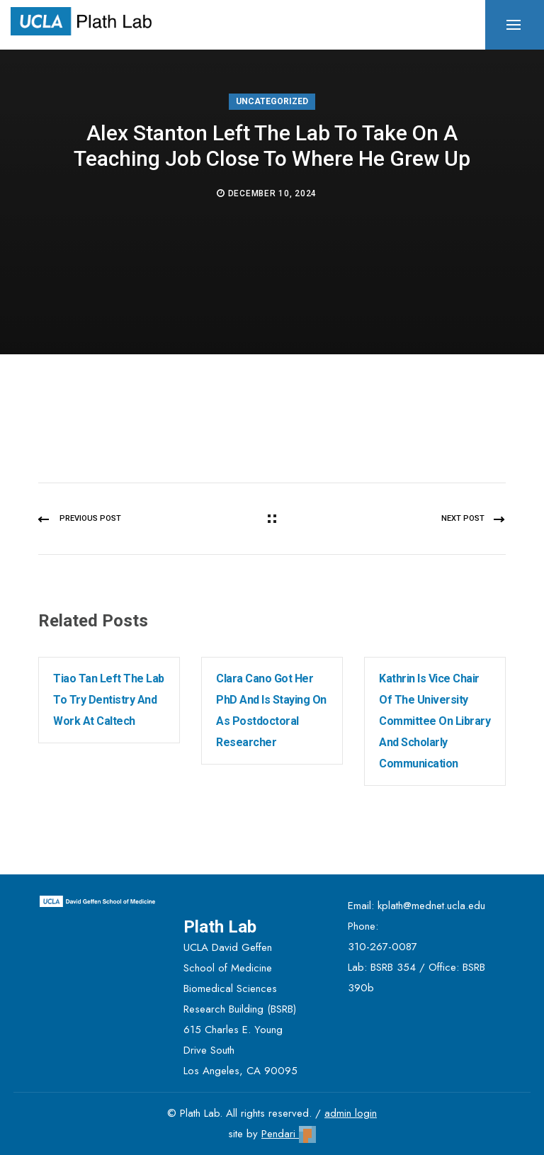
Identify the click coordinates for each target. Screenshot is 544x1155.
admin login (350, 1113)
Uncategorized (272, 101)
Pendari (288, 1134)
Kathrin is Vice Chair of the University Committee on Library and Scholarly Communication (434, 721)
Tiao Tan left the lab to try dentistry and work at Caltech (108, 700)
